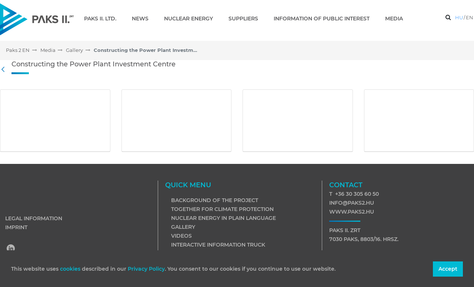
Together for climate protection (222, 209)
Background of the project (214, 200)
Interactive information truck (218, 244)
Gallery (183, 227)
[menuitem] (103, 18)
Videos (181, 235)
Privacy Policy (146, 268)
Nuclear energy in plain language (223, 218)
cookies (71, 268)
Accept (447, 268)
